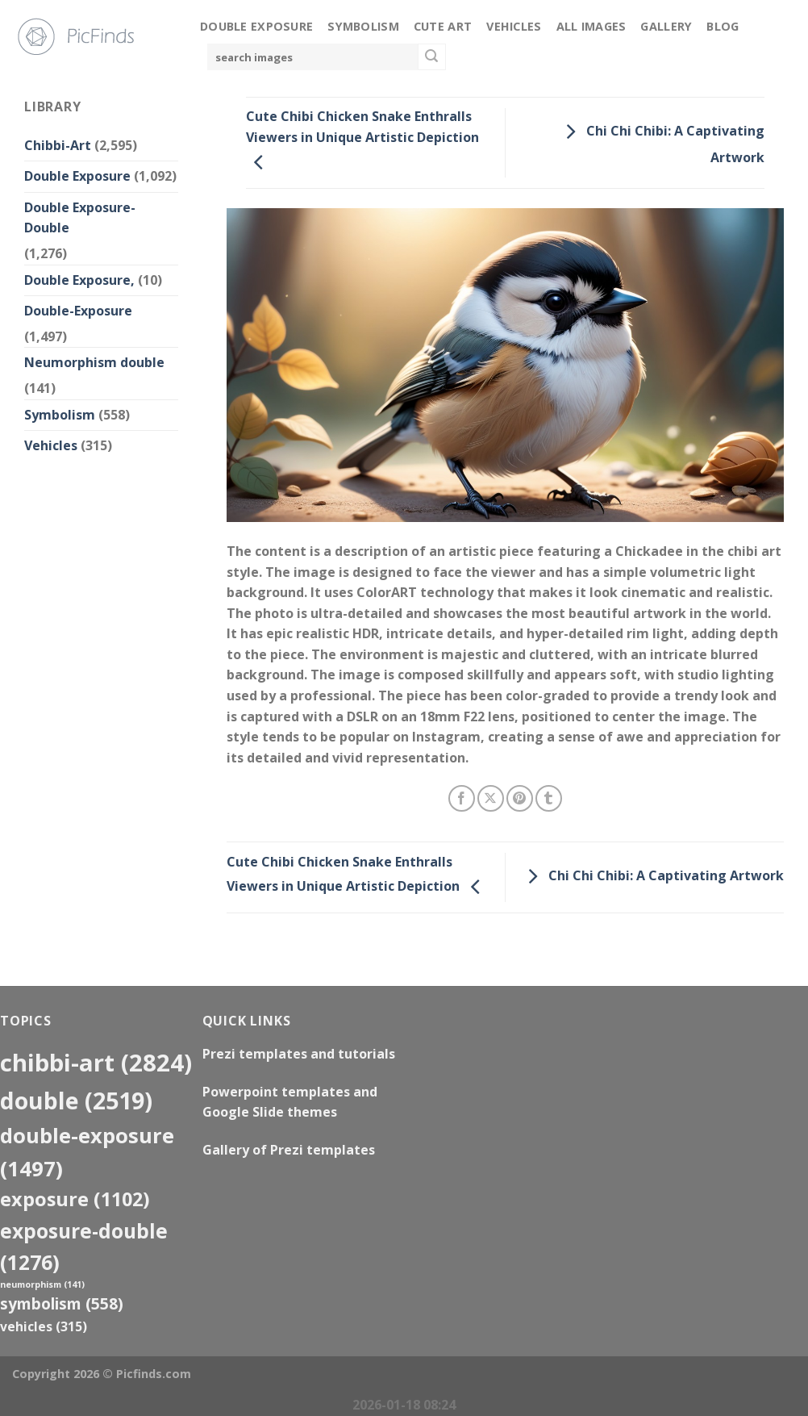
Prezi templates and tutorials (298, 1054)
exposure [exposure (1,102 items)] (75, 1199)
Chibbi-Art (57, 145)
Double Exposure (256, 26)
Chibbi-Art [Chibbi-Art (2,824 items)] (96, 1062)
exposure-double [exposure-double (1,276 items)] (84, 1247)
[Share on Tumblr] (548, 798)
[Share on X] (490, 798)
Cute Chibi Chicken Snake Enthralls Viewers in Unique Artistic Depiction (362, 139)
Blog (722, 26)
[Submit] (431, 57)
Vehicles (513, 26)
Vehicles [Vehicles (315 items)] (43, 1326)
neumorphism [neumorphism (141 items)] (42, 1284)
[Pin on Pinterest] (519, 798)
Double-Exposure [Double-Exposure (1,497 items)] (87, 1152)
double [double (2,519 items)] (76, 1100)
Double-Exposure (78, 311)
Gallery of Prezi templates (288, 1150)
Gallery (666, 26)
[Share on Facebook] (461, 798)
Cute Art (443, 26)
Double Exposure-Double (79, 217)
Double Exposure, (79, 280)
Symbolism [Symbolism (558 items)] (61, 1303)
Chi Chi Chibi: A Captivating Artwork (651, 876)
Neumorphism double (94, 362)
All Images (591, 26)
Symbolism (363, 26)
